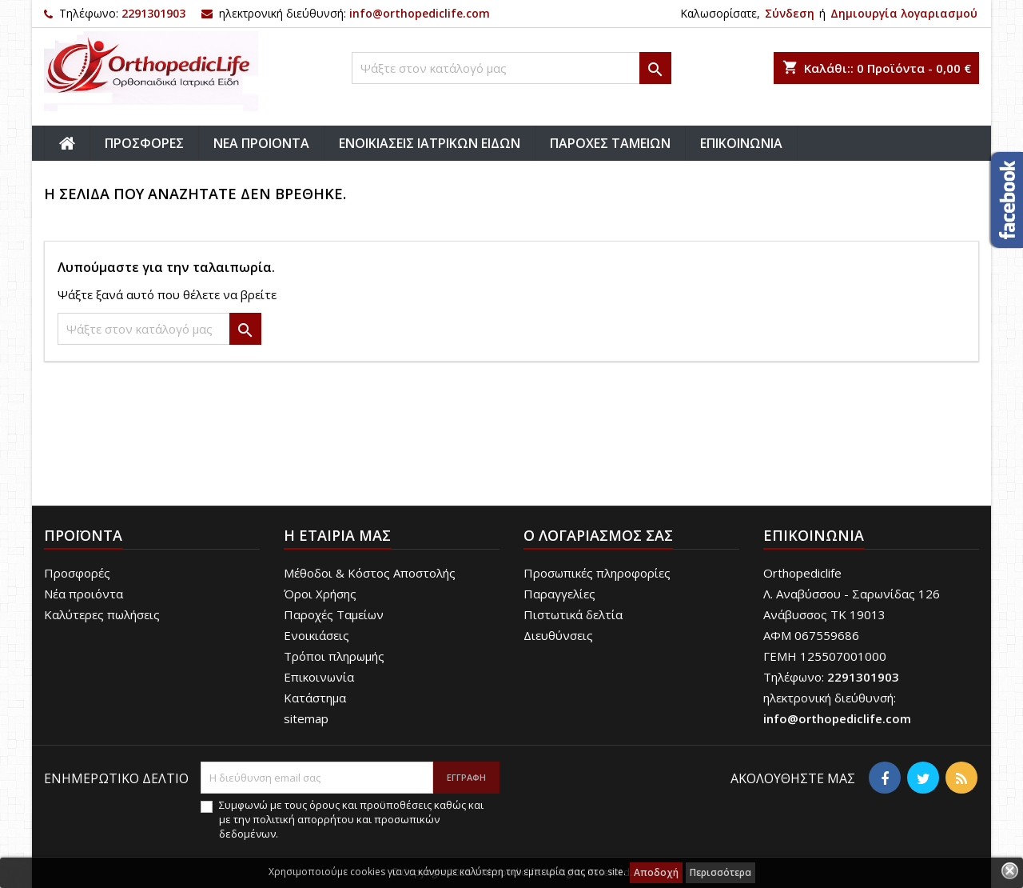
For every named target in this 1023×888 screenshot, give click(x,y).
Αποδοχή (656, 872)
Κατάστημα (315, 698)
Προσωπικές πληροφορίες (597, 573)
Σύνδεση (789, 13)
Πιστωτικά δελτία (573, 614)
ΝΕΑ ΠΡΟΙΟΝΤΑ (261, 143)
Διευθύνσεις (558, 635)
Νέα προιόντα (83, 594)
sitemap (306, 718)
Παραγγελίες (559, 594)
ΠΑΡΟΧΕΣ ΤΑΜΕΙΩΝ (610, 143)
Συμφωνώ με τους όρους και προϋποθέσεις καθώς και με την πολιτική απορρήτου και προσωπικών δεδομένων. (351, 819)
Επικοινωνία (319, 677)
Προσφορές (77, 573)
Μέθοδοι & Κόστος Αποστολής (370, 573)
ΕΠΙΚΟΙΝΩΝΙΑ (741, 143)
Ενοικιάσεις (316, 635)
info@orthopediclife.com (419, 13)
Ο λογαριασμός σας (598, 535)
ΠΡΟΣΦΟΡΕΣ (144, 143)
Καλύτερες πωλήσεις (102, 614)
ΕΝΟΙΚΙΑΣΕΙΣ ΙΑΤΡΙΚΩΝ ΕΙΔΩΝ (429, 143)
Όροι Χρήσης (320, 594)
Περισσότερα (720, 872)
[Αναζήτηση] (511, 68)
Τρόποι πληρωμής (334, 656)
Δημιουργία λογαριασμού (903, 13)
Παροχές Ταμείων (334, 614)
